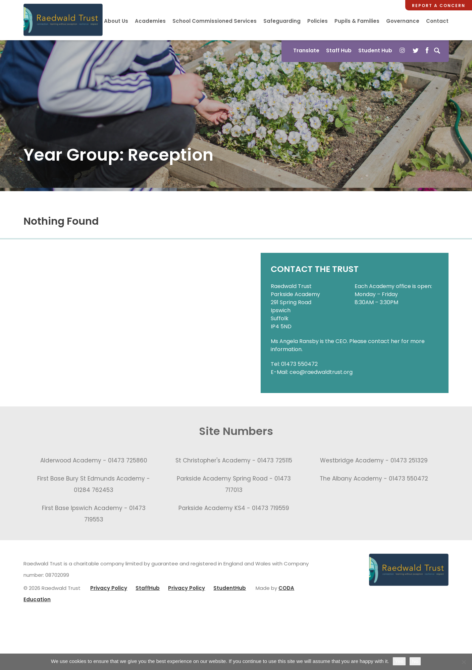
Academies (150, 20)
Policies (317, 20)
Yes (399, 661)
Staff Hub (338, 50)
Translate (306, 50)
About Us (116, 20)
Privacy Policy (108, 589)
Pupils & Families (356, 20)
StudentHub (229, 589)
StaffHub (148, 589)
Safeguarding (282, 20)
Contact (437, 20)
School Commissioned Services (214, 20)
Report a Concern (438, 5)
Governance (402, 20)
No (415, 661)
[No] (463, 662)
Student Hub (374, 50)
